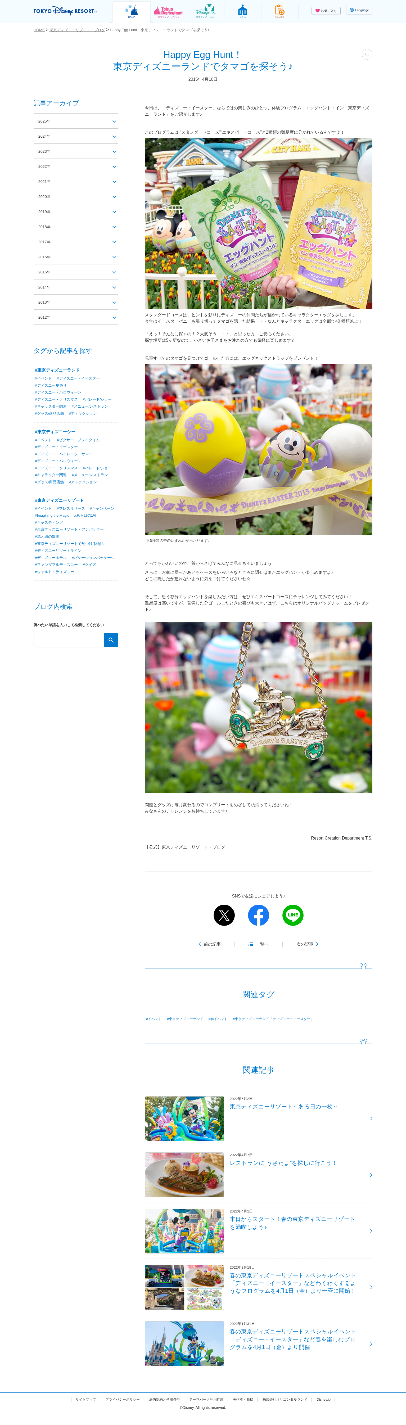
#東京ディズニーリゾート (59, 501)
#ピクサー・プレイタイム (78, 441)
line (293, 915)
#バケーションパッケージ (93, 560)
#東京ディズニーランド (187, 1019)
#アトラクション (83, 414)
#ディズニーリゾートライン (58, 553)
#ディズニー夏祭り (51, 386)
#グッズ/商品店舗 (49, 414)
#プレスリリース (71, 510)
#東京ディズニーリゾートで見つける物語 (69, 546)
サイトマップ (79, 1410)
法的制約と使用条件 (162, 1410)
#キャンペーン (102, 510)
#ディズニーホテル (51, 560)
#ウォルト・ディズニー (54, 574)
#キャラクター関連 (51, 407)
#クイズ (89, 567)
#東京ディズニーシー (55, 432)
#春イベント (223, 1019)
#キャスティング (49, 524)
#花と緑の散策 (47, 538)
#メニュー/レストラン (90, 407)
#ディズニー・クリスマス (56, 400)
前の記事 (212, 944)
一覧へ (262, 944)
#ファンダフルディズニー (56, 567)
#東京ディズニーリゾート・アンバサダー (69, 531)
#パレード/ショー (97, 400)
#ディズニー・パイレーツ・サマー (64, 455)
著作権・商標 (245, 1410)
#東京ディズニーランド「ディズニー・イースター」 (282, 1019)
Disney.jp (330, 1410)
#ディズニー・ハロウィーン (58, 393)
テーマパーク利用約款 (206, 1410)
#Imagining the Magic (52, 517)
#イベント (154, 1019)
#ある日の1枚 (86, 517)
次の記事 (304, 944)
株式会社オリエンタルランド (290, 1410)
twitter (224, 915)
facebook (258, 915)
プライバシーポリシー (117, 1410)
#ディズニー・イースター (78, 378)
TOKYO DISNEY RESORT (68, 11)
